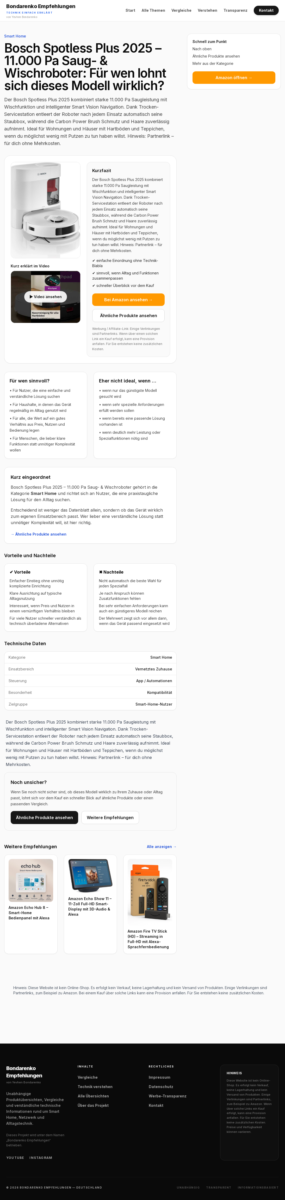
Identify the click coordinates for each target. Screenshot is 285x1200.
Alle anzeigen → (162, 846)
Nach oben (202, 49)
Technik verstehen (95, 1086)
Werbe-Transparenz (168, 1096)
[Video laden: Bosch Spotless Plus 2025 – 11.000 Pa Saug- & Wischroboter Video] (45, 297)
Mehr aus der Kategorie (213, 63)
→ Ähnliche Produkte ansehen (38, 534)
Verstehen (207, 10)
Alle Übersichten (93, 1096)
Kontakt (266, 10)
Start (130, 10)
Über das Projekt (93, 1105)
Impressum (159, 1077)
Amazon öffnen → (233, 77)
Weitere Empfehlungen (110, 817)
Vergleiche (181, 10)
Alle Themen (153, 10)
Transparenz (235, 10)
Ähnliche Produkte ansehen (128, 315)
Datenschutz (161, 1086)
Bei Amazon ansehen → (128, 299)
